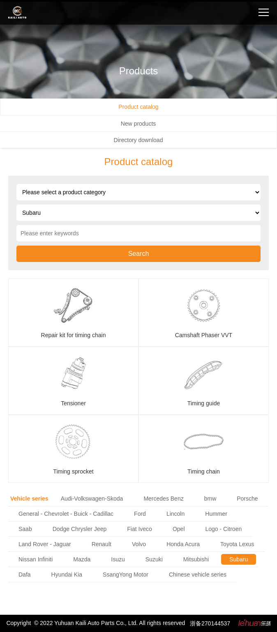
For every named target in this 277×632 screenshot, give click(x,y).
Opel (179, 529)
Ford (140, 513)
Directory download (138, 140)
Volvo (139, 544)
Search (138, 253)
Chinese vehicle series (197, 574)
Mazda (81, 559)
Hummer (216, 513)
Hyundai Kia (67, 574)
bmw (210, 498)
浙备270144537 (210, 623)
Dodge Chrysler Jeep (80, 529)
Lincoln (175, 513)
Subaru (238, 559)
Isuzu (118, 559)
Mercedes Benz (163, 498)
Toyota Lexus (237, 544)
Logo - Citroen (223, 529)
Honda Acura (183, 544)
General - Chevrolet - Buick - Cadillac (65, 513)
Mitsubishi (196, 559)
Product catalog (138, 106)
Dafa (24, 574)
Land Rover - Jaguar (44, 544)
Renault (101, 544)
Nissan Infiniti (35, 559)
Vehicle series (29, 498)
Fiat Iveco (139, 529)
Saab (25, 529)
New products (138, 123)
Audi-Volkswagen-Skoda (92, 498)
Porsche (247, 498)
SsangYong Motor (125, 574)
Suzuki (154, 559)
